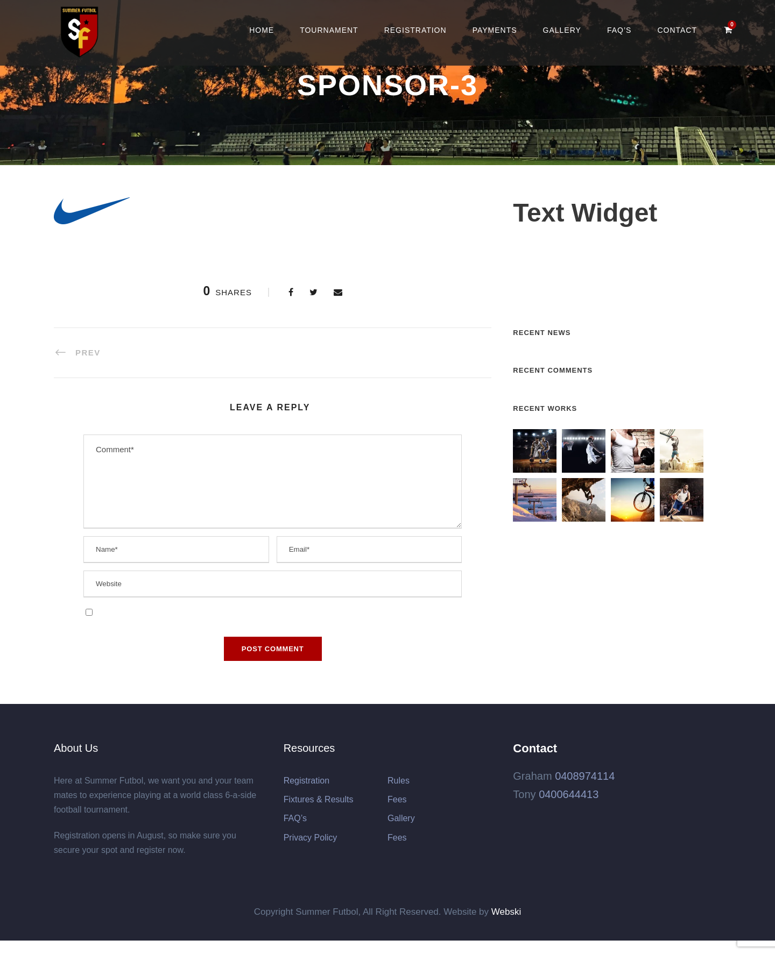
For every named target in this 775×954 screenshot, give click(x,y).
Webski (506, 912)
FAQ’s (619, 30)
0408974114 (585, 776)
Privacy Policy (310, 837)
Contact (677, 30)
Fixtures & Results (319, 799)
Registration (415, 30)
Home (261, 30)
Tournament (329, 30)
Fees (397, 799)
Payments (495, 30)
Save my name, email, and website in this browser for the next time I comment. (235, 611)
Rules (399, 780)
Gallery (562, 30)
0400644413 (568, 794)
